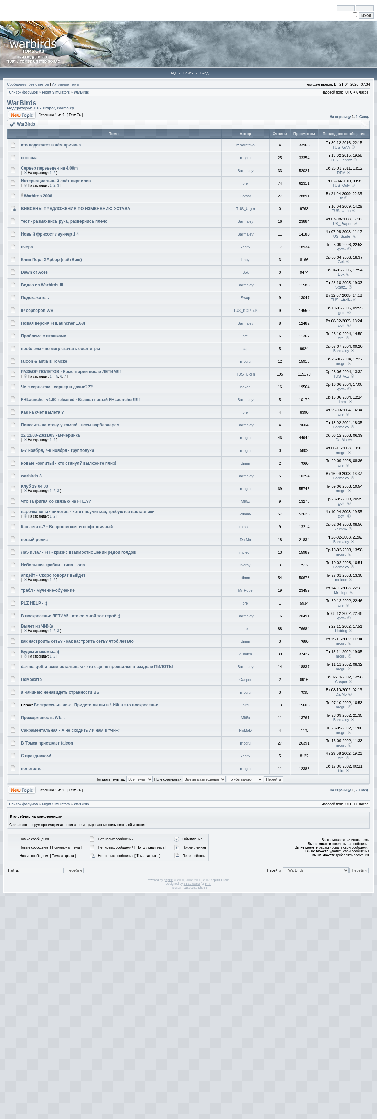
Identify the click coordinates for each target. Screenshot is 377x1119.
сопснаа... (31, 157)
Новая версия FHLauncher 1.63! (53, 323)
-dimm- (341, 402)
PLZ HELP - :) (34, 603)
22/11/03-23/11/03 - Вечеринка (50, 435)
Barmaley (65, 108)
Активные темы (65, 84)
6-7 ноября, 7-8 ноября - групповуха (57, 450)
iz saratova (245, 145)
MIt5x (245, 501)
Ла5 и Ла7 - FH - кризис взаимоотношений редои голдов (78, 552)
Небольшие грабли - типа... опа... (54, 565)
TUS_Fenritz (341, 160)
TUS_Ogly (341, 185)
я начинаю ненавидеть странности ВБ (60, 692)
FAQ (172, 73)
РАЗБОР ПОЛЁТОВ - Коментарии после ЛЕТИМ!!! (71, 371)
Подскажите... (35, 297)
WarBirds (81, 92)
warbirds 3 (31, 476)
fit (341, 198)
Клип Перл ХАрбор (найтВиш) (51, 259)
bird (245, 705)
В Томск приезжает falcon (47, 743)
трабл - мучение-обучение (48, 590)
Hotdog (341, 631)
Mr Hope (245, 590)
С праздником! (36, 755)
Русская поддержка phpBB (189, 887)
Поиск (188, 73)
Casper (245, 679)
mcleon (245, 527)
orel (245, 183)
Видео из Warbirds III (42, 285)
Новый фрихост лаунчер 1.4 (50, 234)
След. (364, 117)
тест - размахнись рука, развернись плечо (64, 221)
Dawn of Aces (34, 272)
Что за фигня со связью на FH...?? (56, 501)
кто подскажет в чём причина (51, 145)
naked (245, 387)
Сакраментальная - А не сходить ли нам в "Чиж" (70, 730)
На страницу (340, 117)
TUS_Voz (341, 376)
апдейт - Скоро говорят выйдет (53, 575)
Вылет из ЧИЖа (37, 626)
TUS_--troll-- (341, 300)
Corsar (245, 196)
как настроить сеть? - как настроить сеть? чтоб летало (77, 641)
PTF (208, 884)
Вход (204, 73)
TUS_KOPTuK (245, 310)
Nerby (245, 565)
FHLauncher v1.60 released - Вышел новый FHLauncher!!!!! (80, 399)
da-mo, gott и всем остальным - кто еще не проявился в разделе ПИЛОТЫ (97, 666)
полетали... (32, 768)
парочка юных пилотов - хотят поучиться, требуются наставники (88, 511)
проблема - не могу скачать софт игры (60, 348)
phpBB (168, 880)
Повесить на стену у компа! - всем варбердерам (70, 425)
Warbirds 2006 (38, 196)
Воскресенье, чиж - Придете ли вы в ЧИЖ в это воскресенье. (96, 705)
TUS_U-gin (245, 209)
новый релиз (34, 539)
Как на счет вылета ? (42, 412)
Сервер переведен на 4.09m (49, 168)
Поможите (31, 679)
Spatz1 (341, 287)
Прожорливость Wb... (43, 717)
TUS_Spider (341, 236)
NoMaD (245, 730)
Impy (245, 260)
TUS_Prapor (44, 108)
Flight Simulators (56, 92)
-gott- (245, 247)
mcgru (245, 158)
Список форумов (23, 92)
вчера (27, 247)
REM (341, 173)
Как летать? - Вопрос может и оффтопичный (67, 526)
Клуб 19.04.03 (34, 486)
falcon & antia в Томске (44, 361)
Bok (245, 272)
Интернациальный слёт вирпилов (56, 180)
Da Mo (341, 440)
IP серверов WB (37, 310)
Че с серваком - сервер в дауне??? (57, 386)
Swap (245, 298)
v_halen (245, 654)
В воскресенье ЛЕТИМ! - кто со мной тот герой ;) (70, 615)
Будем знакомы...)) (40, 651)
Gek (341, 262)
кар (245, 349)
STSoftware (192, 884)
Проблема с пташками (43, 336)
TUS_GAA (341, 147)
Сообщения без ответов (28, 84)
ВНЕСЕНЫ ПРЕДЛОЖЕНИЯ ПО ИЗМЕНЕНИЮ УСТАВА (75, 208)
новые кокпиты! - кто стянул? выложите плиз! (68, 463)
